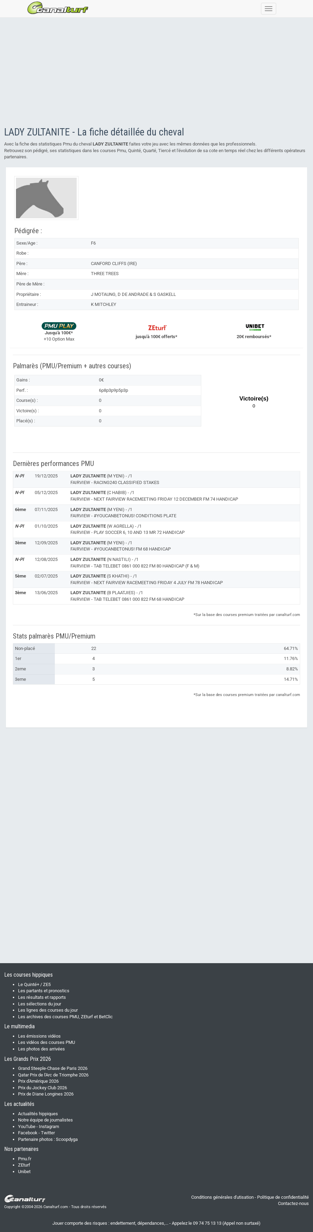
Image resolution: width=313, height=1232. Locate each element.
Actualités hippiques (38, 1113)
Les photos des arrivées (41, 1048)
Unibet (24, 1171)
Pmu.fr (24, 1158)
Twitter (48, 1132)
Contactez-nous (293, 1203)
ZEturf (24, 1165)
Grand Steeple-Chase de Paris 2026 (52, 1068)
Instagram (49, 1126)
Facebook (27, 1132)
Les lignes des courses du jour (48, 1010)
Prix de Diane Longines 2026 (46, 1094)
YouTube (26, 1126)
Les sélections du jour (39, 1003)
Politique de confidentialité (283, 1197)
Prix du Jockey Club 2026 (42, 1087)
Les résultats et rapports (42, 997)
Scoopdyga (67, 1139)
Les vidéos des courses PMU (46, 1042)
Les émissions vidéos (39, 1036)
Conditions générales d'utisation (222, 1197)
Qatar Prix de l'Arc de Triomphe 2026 (53, 1074)
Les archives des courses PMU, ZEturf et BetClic (65, 1016)
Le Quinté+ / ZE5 (34, 984)
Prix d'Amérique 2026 (38, 1081)
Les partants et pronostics (43, 990)
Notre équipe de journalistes (45, 1120)
